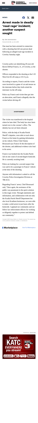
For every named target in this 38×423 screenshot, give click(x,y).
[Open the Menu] (3, 2)
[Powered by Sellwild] (33, 332)
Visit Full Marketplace (29, 227)
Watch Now (32, 3)
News (4, 17)
